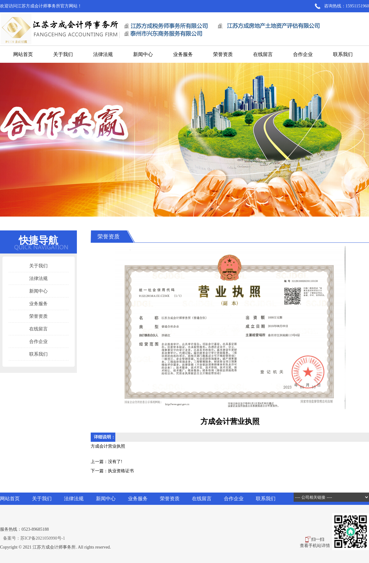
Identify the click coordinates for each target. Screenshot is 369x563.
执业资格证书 (121, 471)
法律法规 (103, 54)
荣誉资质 (223, 54)
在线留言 (263, 54)
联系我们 (343, 54)
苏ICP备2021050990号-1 (42, 538)
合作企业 (303, 54)
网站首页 (23, 54)
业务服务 (183, 54)
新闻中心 (143, 54)
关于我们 (63, 54)
